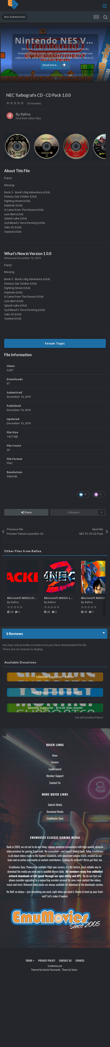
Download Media (55, 811)
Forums (55, 762)
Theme (30, 960)
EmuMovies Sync (54, 818)
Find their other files (28, 118)
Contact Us (55, 783)
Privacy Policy (46, 960)
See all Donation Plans (89, 717)
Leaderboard (55, 769)
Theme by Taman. (70, 969)
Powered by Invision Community (45, 969)
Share (26, 512)
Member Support (55, 776)
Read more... (54, 65)
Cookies (79, 960)
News (55, 755)
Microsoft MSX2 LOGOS (23, 598)
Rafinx (25, 114)
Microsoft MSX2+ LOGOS (61, 598)
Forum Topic (55, 343)
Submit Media (55, 805)
